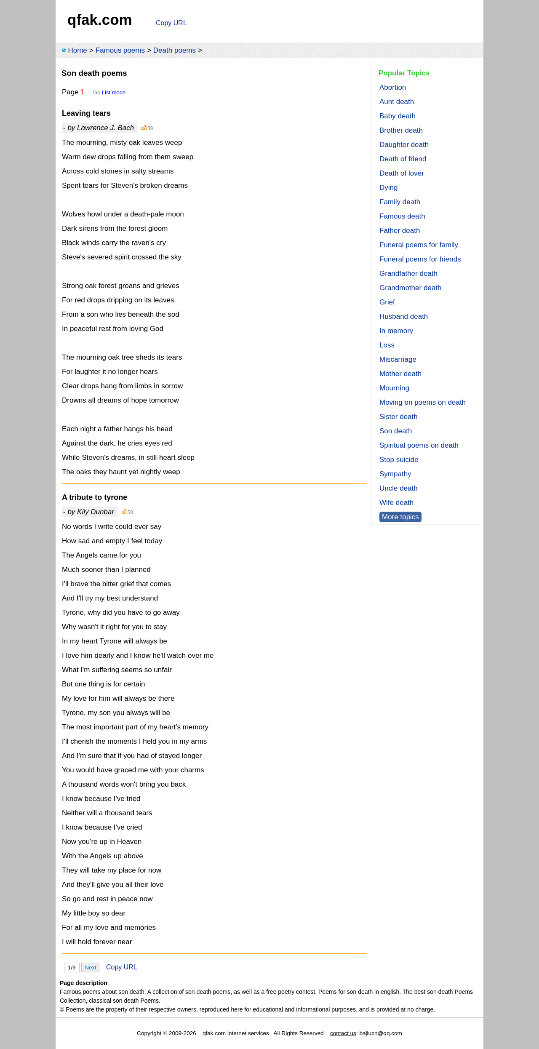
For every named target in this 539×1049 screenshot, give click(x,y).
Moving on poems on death (422, 402)
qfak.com (99, 19)
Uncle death (398, 488)
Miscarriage (397, 359)
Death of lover (401, 173)
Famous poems (120, 50)
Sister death (398, 417)
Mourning (394, 388)
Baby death (397, 116)
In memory (396, 331)
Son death (395, 431)
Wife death (396, 503)
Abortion (392, 87)
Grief (387, 302)
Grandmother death (410, 288)
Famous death (402, 216)
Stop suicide (399, 460)
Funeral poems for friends (420, 259)
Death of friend (403, 159)
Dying (388, 188)
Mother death (400, 374)
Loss (387, 345)
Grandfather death (408, 274)
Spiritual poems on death (419, 445)
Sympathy (395, 474)
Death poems (174, 50)
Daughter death (404, 145)
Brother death (401, 130)
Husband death (403, 316)
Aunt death (396, 102)
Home (77, 50)
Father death (399, 231)
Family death (399, 202)
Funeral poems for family (418, 245)
